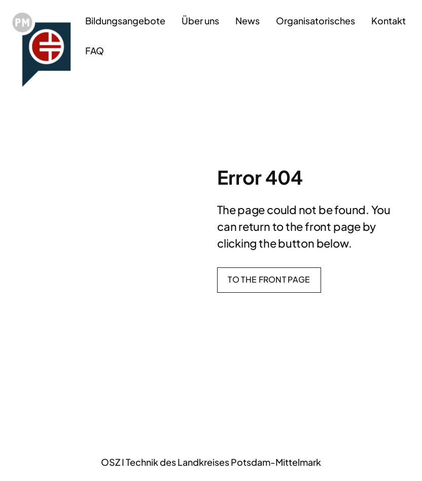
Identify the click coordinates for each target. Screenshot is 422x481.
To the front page (269, 279)
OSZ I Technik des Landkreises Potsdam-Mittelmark (211, 462)
